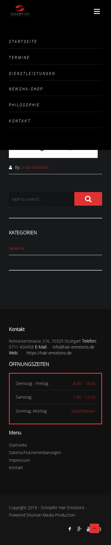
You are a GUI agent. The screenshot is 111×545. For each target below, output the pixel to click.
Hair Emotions (36, 167)
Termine (19, 57)
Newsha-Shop (26, 89)
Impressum (19, 460)
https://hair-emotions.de (49, 353)
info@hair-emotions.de (73, 347)
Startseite (23, 41)
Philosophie (24, 105)
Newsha (16, 248)
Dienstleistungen (32, 73)
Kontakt (20, 121)
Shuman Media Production (50, 515)
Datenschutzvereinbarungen (35, 452)
